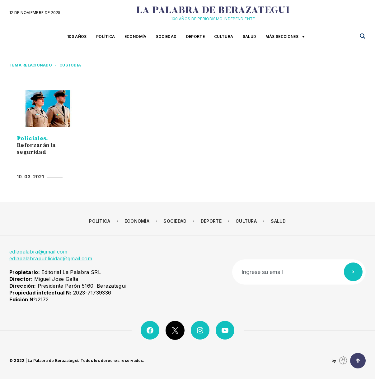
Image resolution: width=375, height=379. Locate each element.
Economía (135, 36)
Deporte (195, 36)
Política (105, 36)
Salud (249, 36)
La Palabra (213, 11)
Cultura (223, 36)
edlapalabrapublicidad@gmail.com (50, 258)
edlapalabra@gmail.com (38, 252)
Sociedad (166, 36)
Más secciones (285, 37)
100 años (77, 36)
